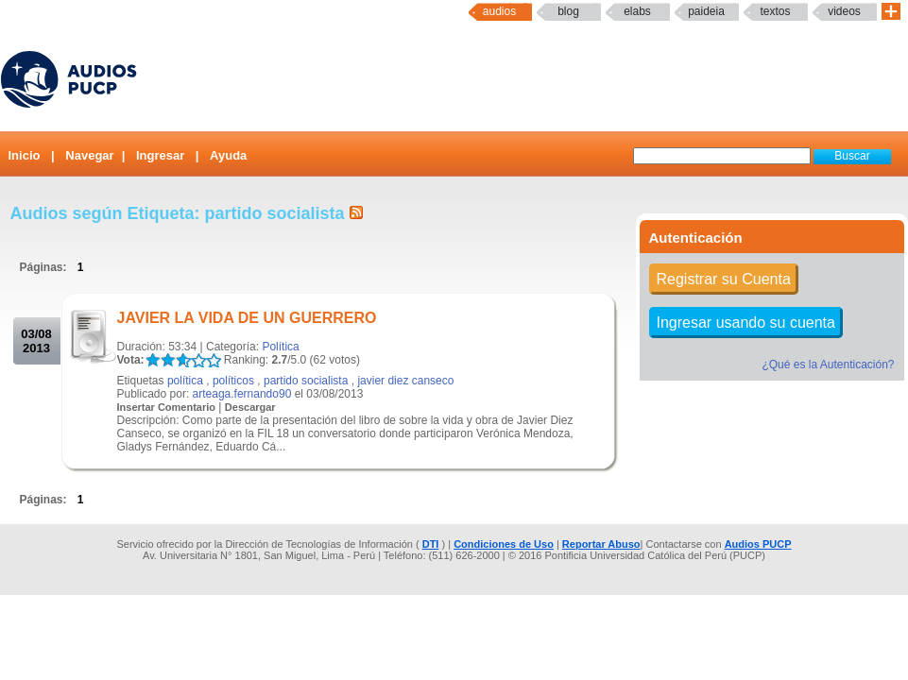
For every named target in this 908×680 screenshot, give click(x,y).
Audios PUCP (758, 544)
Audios (499, 11)
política (185, 380)
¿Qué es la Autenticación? (828, 364)
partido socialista (306, 380)
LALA (153, 360)
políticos (233, 380)
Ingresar (160, 155)
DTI (430, 544)
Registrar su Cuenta (724, 279)
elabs (637, 11)
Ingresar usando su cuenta (746, 322)
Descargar (250, 407)
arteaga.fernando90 (242, 393)
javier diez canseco (405, 380)
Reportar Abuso (601, 544)
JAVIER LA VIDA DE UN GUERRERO (247, 318)
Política (280, 346)
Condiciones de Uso (504, 544)
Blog (568, 11)
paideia (706, 11)
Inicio (25, 155)
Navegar (89, 155)
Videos (844, 11)
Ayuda (228, 155)
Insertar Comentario (166, 407)
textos (775, 11)
